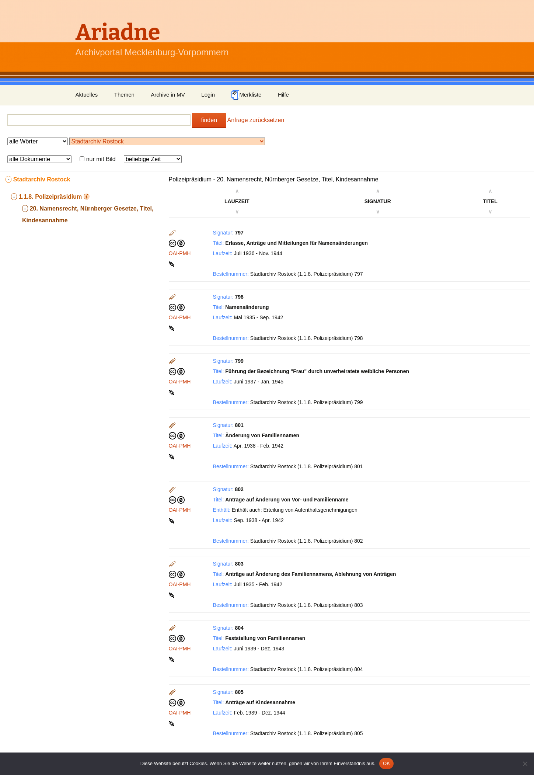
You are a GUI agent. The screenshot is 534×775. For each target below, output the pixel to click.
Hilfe (283, 94)
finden (209, 120)
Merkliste (246, 95)
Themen (124, 94)
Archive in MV (168, 94)
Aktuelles (87, 94)
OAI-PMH (180, 253)
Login (208, 94)
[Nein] (524, 763)
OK (386, 763)
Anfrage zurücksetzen (256, 120)
